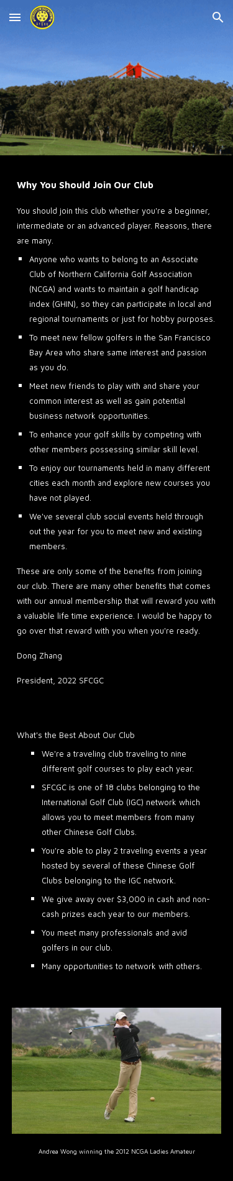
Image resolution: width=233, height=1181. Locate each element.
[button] (15, 17)
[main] (117, 431)
